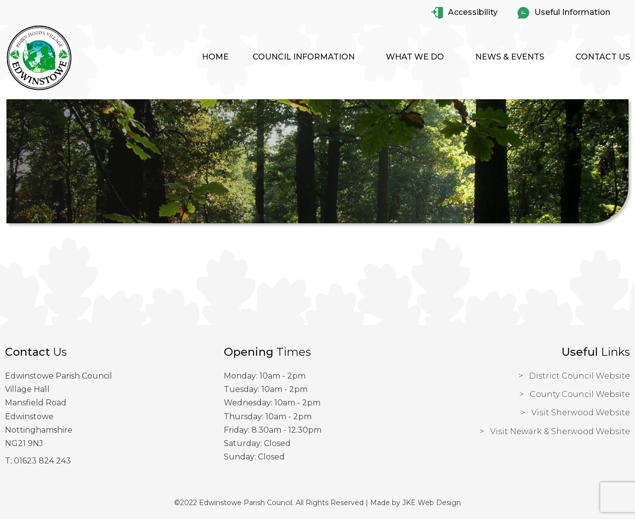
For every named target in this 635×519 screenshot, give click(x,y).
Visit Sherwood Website (580, 412)
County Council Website (580, 394)
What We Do (415, 57)
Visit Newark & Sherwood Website (560, 431)
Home (215, 57)
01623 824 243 (42, 460)
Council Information (304, 57)
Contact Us (602, 57)
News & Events (509, 57)
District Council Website (579, 376)
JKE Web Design (431, 502)
